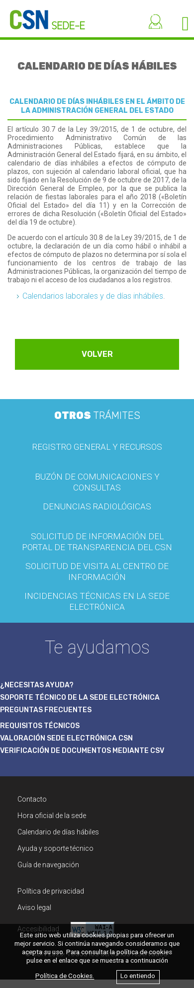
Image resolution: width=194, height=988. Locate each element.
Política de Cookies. (64, 976)
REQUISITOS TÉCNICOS (40, 726)
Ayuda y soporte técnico (55, 848)
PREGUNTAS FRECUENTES (46, 710)
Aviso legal (34, 907)
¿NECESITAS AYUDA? (37, 685)
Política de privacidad (50, 891)
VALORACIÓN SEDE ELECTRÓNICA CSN (66, 738)
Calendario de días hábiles (58, 832)
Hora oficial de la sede (51, 816)
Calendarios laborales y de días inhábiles (92, 296)
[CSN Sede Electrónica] (42, 14)
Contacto (32, 799)
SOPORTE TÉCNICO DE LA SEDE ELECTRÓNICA (80, 697)
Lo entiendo (137, 976)
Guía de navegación (48, 865)
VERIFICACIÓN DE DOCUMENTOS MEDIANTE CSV (82, 750)
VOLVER (97, 354)
